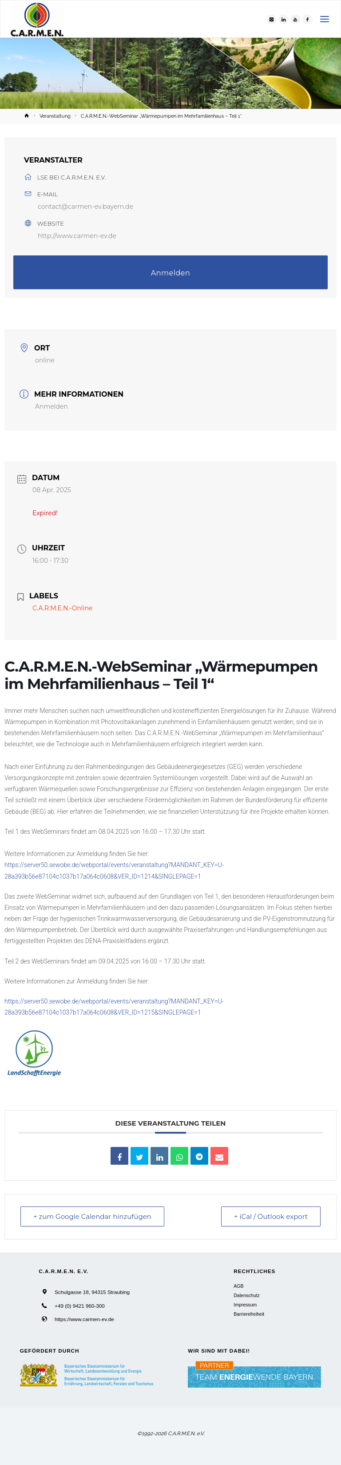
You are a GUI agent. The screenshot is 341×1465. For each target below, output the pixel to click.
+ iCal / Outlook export (271, 1216)
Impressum (245, 1304)
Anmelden (170, 273)
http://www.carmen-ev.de (77, 236)
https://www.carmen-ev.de (84, 1319)
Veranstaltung (55, 116)
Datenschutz (246, 1295)
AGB (238, 1286)
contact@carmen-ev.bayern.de (85, 207)
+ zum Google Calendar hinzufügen (92, 1216)
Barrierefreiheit (249, 1314)
